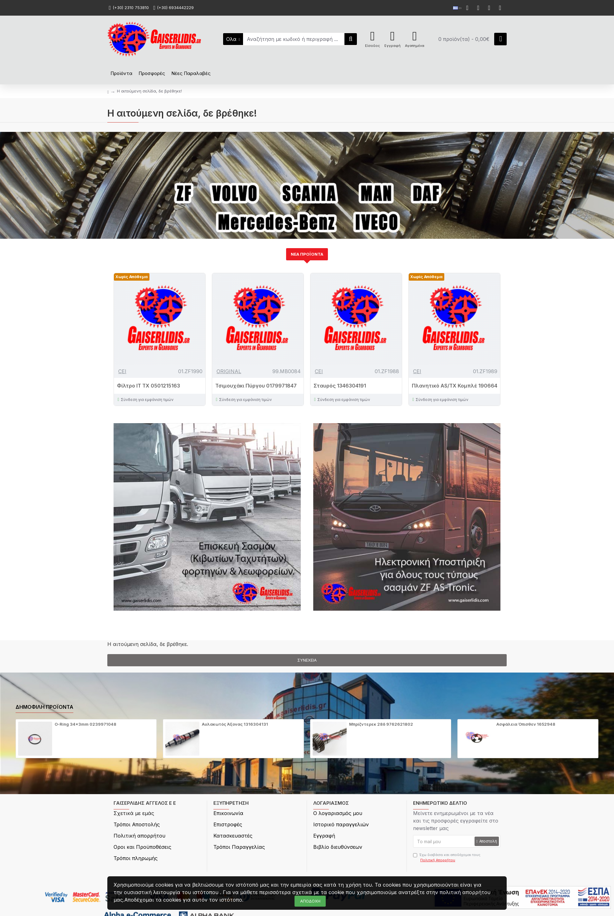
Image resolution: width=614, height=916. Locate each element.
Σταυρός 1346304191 (340, 386)
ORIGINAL (229, 371)
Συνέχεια (307, 660)
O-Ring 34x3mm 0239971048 (85, 724)
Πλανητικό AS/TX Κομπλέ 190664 (454, 386)
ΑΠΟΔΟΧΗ (310, 900)
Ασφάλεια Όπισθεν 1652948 (525, 724)
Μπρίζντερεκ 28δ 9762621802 (381, 724)
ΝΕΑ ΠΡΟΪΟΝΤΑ (307, 254)
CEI (122, 371)
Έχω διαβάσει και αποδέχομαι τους (446, 858)
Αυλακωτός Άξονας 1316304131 (235, 724)
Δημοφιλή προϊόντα (44, 707)
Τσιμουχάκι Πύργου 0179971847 (256, 386)
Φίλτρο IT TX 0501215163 (148, 386)
